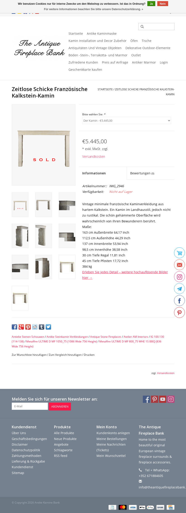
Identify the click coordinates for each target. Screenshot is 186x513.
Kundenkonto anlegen (113, 433)
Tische (146, 41)
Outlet (136, 55)
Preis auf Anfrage (115, 62)
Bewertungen (142, 173)
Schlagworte (63, 450)
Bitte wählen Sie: (93, 114)
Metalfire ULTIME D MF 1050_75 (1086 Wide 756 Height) (61, 341)
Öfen (134, 41)
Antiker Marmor (144, 62)
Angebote (61, 444)
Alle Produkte (64, 433)
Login (164, 62)
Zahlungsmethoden (26, 455)
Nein (163, 3)
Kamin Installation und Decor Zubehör (97, 41)
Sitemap (18, 472)
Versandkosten (93, 156)
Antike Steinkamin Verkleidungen (67, 337)
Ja (151, 3)
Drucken (89, 355)
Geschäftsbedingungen (29, 438)
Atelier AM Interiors (136, 337)
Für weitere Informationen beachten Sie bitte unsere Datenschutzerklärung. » (93, 9)
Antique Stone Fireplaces (105, 337)
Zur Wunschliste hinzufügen (29, 355)
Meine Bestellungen (112, 438)
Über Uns (19, 433)
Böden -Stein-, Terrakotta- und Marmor (97, 55)
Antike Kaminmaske (102, 33)
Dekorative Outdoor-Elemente (147, 48)
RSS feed (60, 455)
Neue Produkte (65, 438)
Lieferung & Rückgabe (28, 461)
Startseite (75, 33)
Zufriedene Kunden (83, 62)
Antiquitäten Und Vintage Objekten (95, 48)
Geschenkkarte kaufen (85, 69)
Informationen (94, 173)
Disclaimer (20, 444)
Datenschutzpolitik (26, 450)
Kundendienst (22, 467)
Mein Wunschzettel (111, 455)
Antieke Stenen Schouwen (28, 337)
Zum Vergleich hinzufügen (65, 355)
